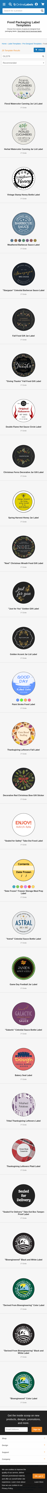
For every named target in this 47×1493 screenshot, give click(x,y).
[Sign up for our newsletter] (16, 1429)
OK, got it (39, 1476)
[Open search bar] (10, 4)
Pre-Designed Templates (32, 44)
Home (4, 44)
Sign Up (36, 1429)
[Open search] (42, 11)
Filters (39, 50)
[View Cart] (42, 4)
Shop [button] (4, 1438)
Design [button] (5, 1445)
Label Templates (14, 44)
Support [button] (5, 1452)
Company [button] (6, 1459)
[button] (4, 4)
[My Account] (36, 4)
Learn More (38, 1482)
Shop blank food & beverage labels (29, 31)
